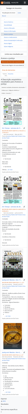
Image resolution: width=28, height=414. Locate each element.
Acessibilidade (8, 25)
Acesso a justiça (8, 34)
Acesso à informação (10, 31)
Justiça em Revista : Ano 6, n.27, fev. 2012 (12, 352)
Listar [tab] (19, 13)
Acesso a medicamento (10, 37)
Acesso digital (8, 43)
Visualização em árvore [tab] (8, 13)
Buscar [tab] (4, 16)
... (4, 19)
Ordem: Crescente (6, 93)
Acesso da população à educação (13, 40)
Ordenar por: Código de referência (10, 90)
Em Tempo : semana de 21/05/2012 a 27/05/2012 (12, 128)
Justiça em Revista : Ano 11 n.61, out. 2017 (12, 280)
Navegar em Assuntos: (14, 8)
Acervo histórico (8, 22)
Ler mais (10, 169)
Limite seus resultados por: (14, 54)
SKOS (3, 401)
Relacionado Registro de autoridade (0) (13, 65)
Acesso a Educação (9, 28)
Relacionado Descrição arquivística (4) (12, 62)
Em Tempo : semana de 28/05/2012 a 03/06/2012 (12, 207)
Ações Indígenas (8, 46)
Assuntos (10, 74)
